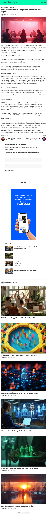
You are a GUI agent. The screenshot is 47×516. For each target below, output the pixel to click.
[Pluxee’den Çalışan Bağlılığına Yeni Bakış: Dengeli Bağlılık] (23, 451)
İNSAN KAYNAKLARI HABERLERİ (7, 7)
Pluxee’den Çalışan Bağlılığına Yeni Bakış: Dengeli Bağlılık (20, 468)
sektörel (17, 45)
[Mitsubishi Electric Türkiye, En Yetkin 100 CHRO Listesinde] (23, 413)
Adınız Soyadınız (11, 160)
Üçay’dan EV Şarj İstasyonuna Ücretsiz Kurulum (25, 255)
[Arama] (42, 2)
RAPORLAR (18, 464)
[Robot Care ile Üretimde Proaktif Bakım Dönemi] (9, 271)
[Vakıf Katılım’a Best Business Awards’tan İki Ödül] (23, 489)
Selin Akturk (6, 14)
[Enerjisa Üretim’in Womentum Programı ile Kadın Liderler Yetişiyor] (9, 264)
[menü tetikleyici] (45, 2)
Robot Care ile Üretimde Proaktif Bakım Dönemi (25, 270)
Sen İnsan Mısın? (9, 170)
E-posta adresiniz (11, 166)
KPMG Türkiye (4, 45)
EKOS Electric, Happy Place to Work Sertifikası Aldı (18, 318)
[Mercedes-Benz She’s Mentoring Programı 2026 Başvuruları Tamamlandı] (9, 248)
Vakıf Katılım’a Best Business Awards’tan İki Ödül (17, 506)
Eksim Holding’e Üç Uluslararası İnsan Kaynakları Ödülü (19, 393)
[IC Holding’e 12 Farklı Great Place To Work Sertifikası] (23, 338)
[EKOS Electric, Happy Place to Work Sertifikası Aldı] (23, 301)
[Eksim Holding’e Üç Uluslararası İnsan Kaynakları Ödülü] (23, 376)
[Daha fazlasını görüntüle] (23, 512)
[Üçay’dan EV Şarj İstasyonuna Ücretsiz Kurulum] (9, 256)
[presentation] (16, 175)
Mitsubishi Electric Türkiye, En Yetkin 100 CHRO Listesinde (20, 431)
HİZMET (3, 314)
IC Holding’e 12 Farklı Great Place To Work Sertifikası (19, 355)
